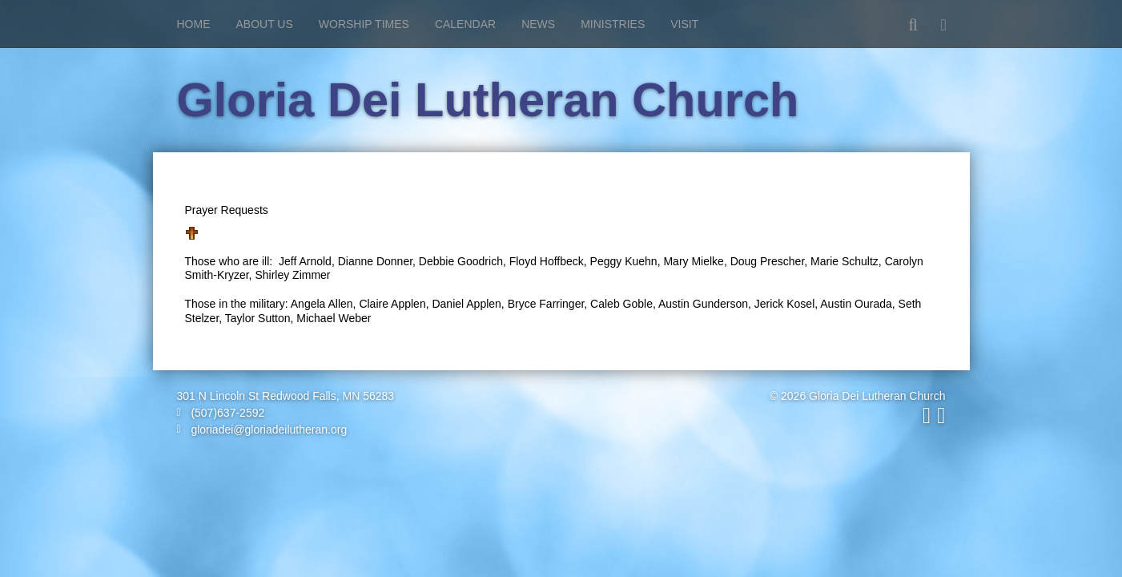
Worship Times (364, 24)
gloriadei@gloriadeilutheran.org (262, 429)
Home (194, 24)
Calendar (465, 24)
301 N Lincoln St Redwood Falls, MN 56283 (286, 395)
